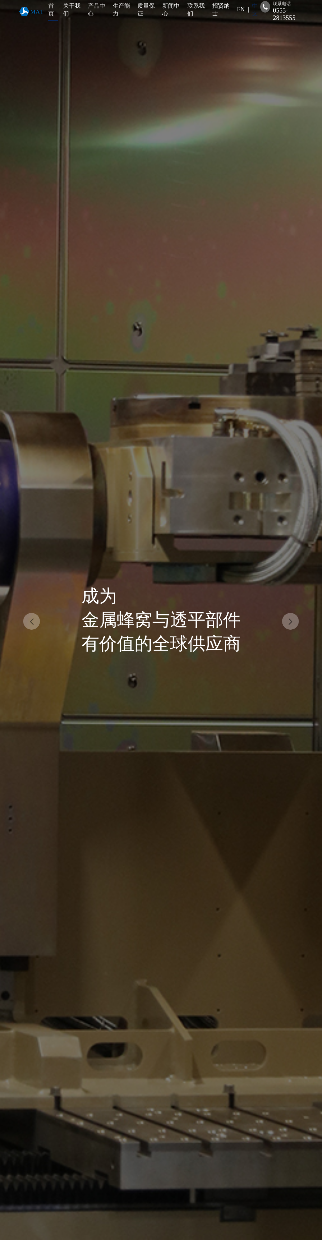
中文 (255, 10)
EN (241, 9)
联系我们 (196, 10)
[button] (31, 621)
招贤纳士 (221, 10)
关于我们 (71, 10)
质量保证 (146, 10)
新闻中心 (171, 10)
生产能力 (121, 10)
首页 (51, 10)
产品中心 (96, 10)
